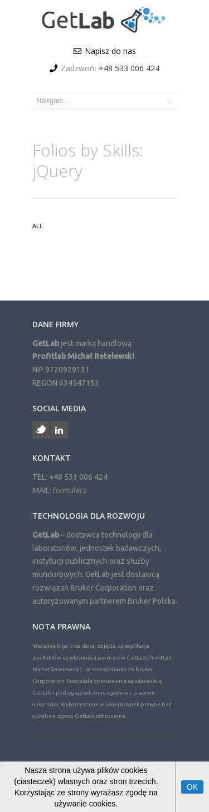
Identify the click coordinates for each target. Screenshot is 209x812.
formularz (70, 490)
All (37, 226)
